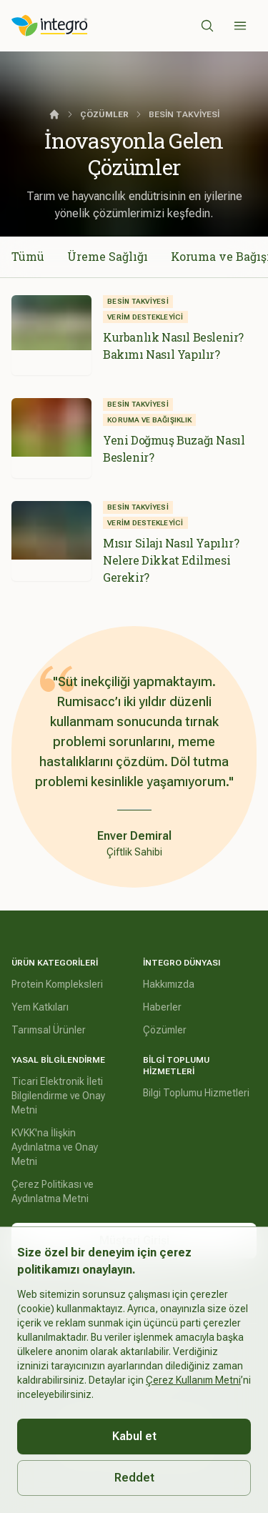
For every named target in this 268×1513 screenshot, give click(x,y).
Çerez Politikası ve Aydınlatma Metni (52, 1191)
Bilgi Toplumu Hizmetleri (196, 1092)
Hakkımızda (168, 984)
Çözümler (165, 1030)
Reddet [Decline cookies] (134, 1477)
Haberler (162, 1007)
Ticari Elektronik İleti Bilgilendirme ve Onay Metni (58, 1096)
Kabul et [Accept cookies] (134, 1436)
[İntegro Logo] (49, 25)
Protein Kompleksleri (57, 984)
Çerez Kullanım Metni (193, 1380)
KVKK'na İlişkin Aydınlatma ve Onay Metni (54, 1147)
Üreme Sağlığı (107, 256)
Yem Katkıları (40, 1007)
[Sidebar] (240, 25)
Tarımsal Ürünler (48, 1030)
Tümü (27, 256)
